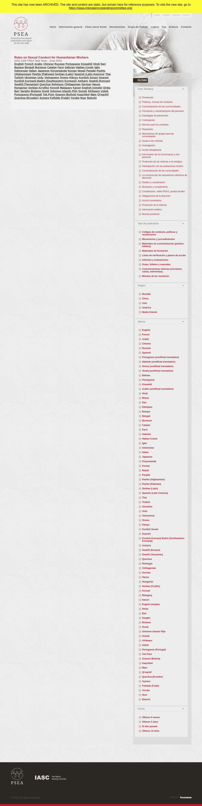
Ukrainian (30, 77)
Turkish (19, 77)
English (166, 15)
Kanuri (77, 87)
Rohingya (58, 84)
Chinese (48, 63)
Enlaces (173, 26)
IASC (50, 778)
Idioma (141, 321)
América (146, 307)
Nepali (82, 70)
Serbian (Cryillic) (38, 87)
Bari (16, 91)
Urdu (40, 77)
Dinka (106, 87)
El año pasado (149, 726)
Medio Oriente (149, 312)
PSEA (17, 776)
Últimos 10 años (150, 731)
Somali (82, 91)
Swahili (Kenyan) (99, 80)
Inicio (53, 26)
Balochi (92, 97)
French (186, 15)
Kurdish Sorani (88, 77)
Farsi (60, 67)
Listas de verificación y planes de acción (164, 255)
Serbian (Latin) (64, 74)
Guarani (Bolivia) (65, 94)
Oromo (64, 77)
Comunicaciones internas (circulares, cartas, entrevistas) (162, 270)
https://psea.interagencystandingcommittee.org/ (100, 8)
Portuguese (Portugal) (28, 94)
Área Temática (145, 89)
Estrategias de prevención (155, 115)
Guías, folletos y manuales (156, 264)
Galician (70, 67)
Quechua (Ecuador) (26, 97)
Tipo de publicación (148, 223)
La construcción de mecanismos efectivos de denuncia (164, 176)
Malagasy (66, 87)
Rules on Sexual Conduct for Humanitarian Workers (63, 59)
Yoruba (74, 97)
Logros (155, 26)
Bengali (29, 67)
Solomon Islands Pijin (63, 91)
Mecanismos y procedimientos (158, 239)
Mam (93, 94)
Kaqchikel (83, 94)
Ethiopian (147, 407)
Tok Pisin (48, 94)
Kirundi (54, 87)
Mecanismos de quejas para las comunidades (158, 135)
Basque (19, 67)
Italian (33, 70)
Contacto (186, 26)
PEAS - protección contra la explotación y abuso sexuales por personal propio (21, 30)
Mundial (146, 294)
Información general (70, 26)
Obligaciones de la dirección (156, 196)
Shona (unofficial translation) (157, 366)
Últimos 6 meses (151, 717)
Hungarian (20, 87)
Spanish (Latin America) (89, 74)
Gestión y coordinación (153, 182)
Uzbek (104, 91)
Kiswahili (87, 63)
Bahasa (146, 375)
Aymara (44, 97)
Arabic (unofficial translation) (158, 389)
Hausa (96, 84)
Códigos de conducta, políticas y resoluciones (159, 233)
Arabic (157, 15)
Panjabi (91, 70)
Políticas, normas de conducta (157, 102)
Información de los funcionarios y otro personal (161, 155)
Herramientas (117, 26)
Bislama (36, 91)
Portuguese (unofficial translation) (160, 357)
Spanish (176, 15)
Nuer (83, 97)
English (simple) (92, 87)
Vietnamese (51, 77)
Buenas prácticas (150, 214)
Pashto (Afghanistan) (153, 479)
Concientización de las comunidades (160, 170)
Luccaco (185, 797)
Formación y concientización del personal (163, 111)
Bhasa (145, 398)
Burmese (40, 67)
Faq (164, 26)
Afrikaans (94, 91)
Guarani (104, 77)
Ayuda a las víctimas (152, 141)
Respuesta (147, 129)
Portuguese (73, 63)
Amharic (83, 80)
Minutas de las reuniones (155, 276)
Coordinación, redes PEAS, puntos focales (163, 191)
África (145, 298)
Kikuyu (73, 77)
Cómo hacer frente (96, 26)
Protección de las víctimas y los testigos (162, 161)
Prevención (147, 97)
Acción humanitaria (151, 200)
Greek (45, 91)
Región (141, 285)
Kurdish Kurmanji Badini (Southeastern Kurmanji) (45, 80)
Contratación (148, 120)
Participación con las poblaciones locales (162, 166)
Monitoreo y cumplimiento (155, 187)
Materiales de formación (155, 251)
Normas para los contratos (155, 124)
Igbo (97, 67)
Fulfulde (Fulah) (60, 97)
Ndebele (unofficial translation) (158, 361)
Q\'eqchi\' (103, 94)
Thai (108, 74)
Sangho (25, 91)
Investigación (148, 145)
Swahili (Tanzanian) (26, 84)
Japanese (43, 70)
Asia (144, 303)
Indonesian (21, 70)
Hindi (96, 63)
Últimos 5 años (150, 722)
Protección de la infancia (154, 205)
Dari (103, 63)
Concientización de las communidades (161, 106)
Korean (72, 70)
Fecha (141, 708)
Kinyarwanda (58, 70)
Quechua (45, 84)
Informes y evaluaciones (155, 260)
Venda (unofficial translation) (157, 371)
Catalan (52, 67)
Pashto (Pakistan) (43, 74)
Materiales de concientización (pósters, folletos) (163, 245)
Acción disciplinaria (151, 150)
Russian (59, 63)
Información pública (152, 209)
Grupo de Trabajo (138, 26)
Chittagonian (72, 84)
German (86, 84)
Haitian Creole (84, 67)
